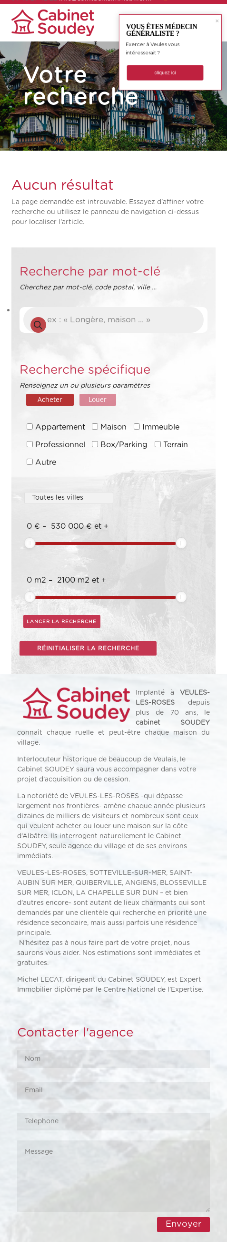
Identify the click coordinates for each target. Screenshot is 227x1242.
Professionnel (60, 445)
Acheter (50, 399)
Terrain (175, 445)
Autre (45, 462)
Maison (113, 427)
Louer (98, 399)
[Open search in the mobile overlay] (113, 320)
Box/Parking (124, 445)
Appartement (60, 427)
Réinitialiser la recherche (88, 648)
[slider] (30, 543)
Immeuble (160, 427)
